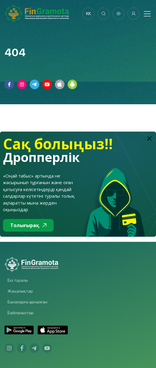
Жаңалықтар (20, 291)
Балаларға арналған (27, 302)
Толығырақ (28, 225)
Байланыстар (21, 312)
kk (88, 13)
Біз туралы (18, 280)
